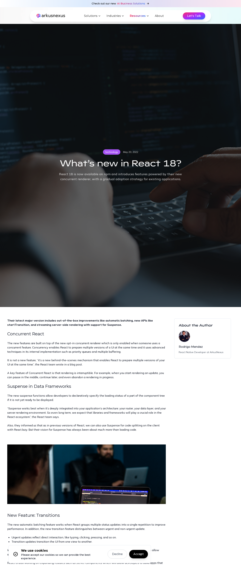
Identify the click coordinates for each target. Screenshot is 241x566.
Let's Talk (194, 16)
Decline (117, 554)
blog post (76, 364)
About (159, 16)
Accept (138, 554)
